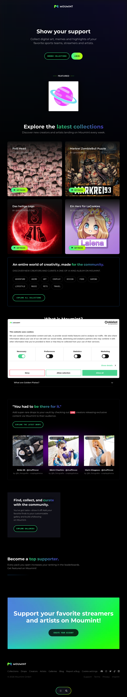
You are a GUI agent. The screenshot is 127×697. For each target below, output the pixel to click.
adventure (20, 279)
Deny (27, 373)
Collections (12, 671)
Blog (61, 671)
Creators (33, 671)
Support (88, 677)
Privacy (106, 677)
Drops (24, 671)
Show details (107, 365)
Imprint (116, 677)
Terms (97, 677)
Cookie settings (89, 671)
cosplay (57, 279)
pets (45, 286)
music (34, 286)
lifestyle (20, 286)
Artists (43, 671)
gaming (93, 279)
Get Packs (19, 190)
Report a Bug (72, 671)
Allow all (100, 373)
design (70, 279)
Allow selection (63, 373)
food (82, 279)
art (45, 279)
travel (57, 286)
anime (34, 279)
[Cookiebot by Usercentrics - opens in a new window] (106, 323)
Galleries (53, 671)
